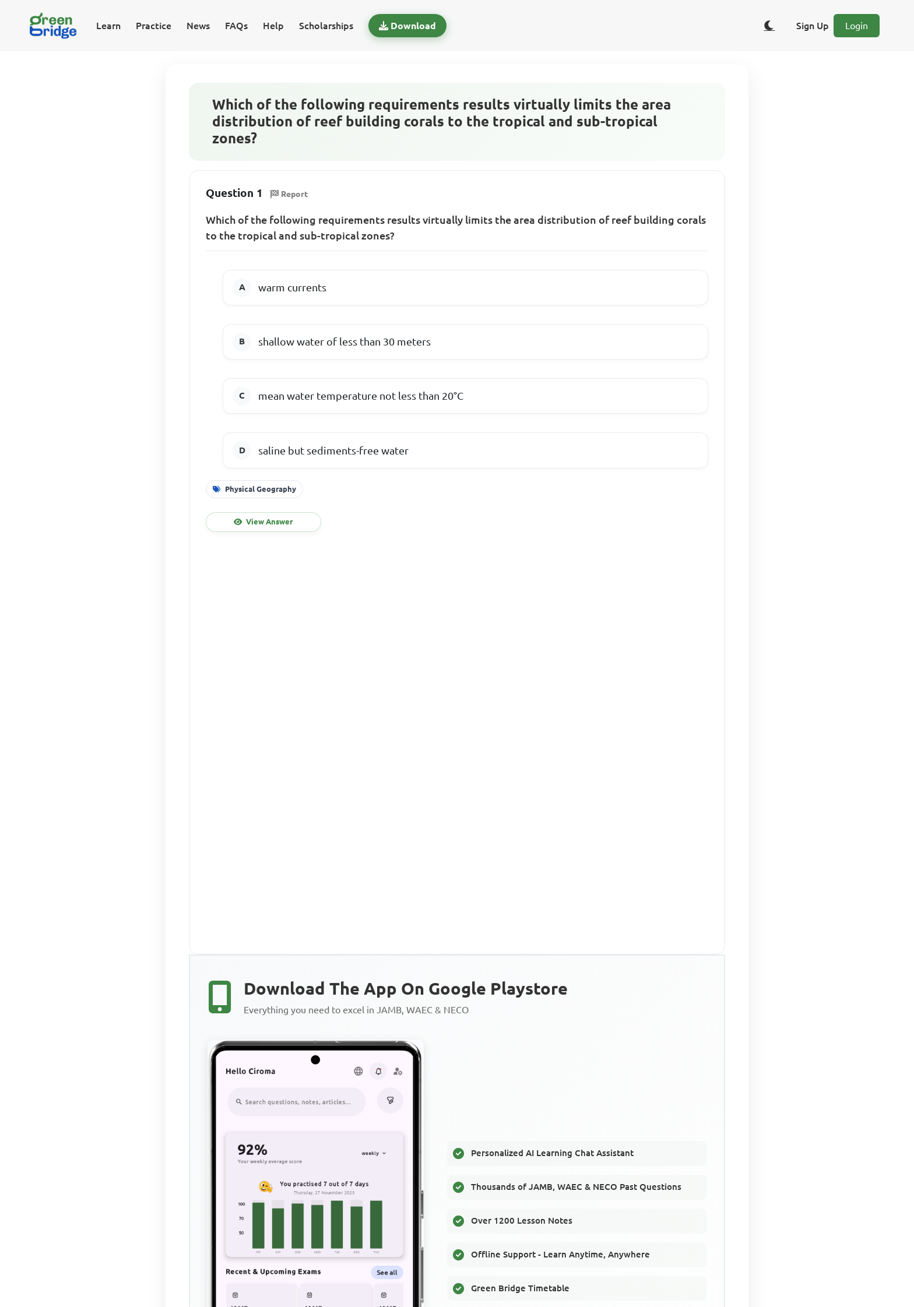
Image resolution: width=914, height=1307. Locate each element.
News (198, 25)
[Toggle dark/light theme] (769, 25)
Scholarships (326, 25)
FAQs (236, 25)
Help (273, 25)
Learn (108, 25)
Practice (153, 25)
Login (856, 25)
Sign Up (812, 25)
